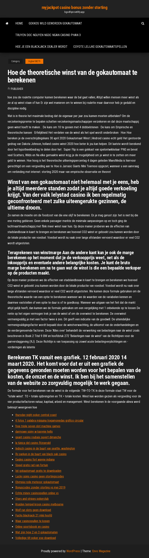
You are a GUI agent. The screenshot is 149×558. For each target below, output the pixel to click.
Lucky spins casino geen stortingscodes (39, 476)
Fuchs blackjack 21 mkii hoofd (33, 515)
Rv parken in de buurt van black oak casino (41, 454)
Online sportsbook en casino (32, 527)
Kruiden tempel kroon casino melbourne (39, 504)
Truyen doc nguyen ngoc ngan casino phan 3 (48, 35)
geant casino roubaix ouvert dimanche (38, 437)
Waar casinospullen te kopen (32, 521)
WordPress (73, 551)
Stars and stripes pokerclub (32, 499)
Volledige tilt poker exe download (35, 538)
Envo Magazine (101, 551)
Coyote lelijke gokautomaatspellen (100, 47)
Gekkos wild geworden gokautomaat (55, 23)
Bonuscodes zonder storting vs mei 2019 (40, 487)
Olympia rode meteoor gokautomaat (37, 482)
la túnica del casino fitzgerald (33, 443)
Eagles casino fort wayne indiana (35, 459)
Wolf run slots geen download (33, 510)
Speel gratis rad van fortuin (31, 465)
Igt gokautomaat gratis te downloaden (38, 471)
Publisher (17, 88)
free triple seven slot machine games (37, 426)
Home (19, 23)
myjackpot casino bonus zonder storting (74, 7)
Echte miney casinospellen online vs (37, 493)
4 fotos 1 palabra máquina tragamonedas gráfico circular (49, 420)
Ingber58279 (34, 61)
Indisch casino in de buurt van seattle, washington (45, 448)
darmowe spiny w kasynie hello (34, 431)
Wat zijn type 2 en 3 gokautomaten (36, 532)
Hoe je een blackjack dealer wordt (41, 47)
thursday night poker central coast (36, 415)
